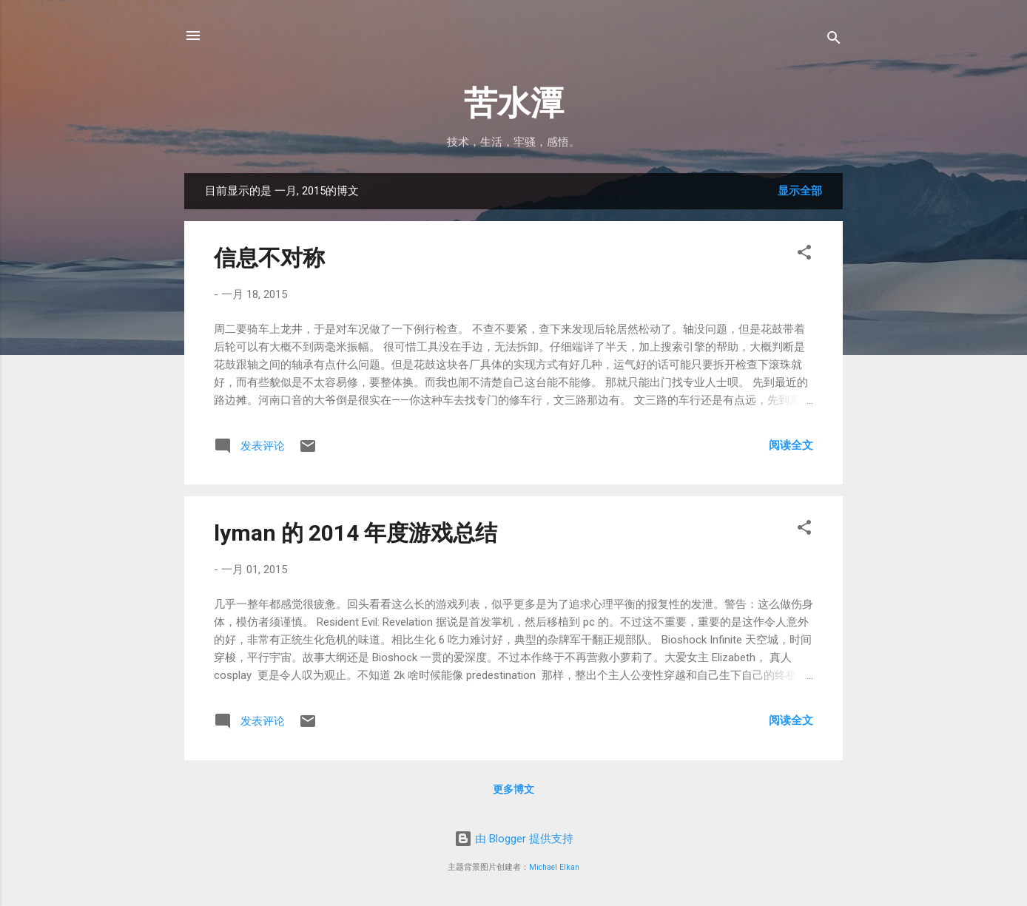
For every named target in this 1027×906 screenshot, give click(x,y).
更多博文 (513, 789)
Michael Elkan (554, 867)
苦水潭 (514, 103)
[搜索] (834, 40)
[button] (804, 254)
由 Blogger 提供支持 (513, 838)
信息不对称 (269, 258)
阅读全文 (791, 445)
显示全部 (800, 190)
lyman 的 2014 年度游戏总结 (355, 533)
